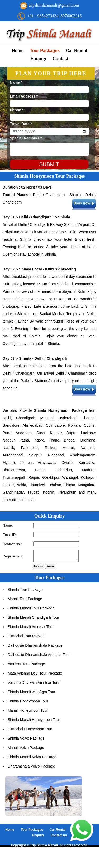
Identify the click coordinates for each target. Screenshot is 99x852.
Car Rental (76, 50)
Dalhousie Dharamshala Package (35, 648)
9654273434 (47, 16)
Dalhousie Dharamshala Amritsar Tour (39, 657)
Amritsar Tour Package (26, 666)
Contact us (58, 838)
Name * (16, 82)
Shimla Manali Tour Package (31, 610)
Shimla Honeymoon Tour (28, 703)
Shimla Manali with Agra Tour (31, 694)
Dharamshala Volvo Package (31, 768)
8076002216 (71, 16)
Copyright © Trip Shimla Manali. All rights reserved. (49, 847)
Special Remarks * (26, 139)
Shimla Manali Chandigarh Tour (33, 620)
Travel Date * (21, 124)
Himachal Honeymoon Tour (30, 731)
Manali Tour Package (25, 601)
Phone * (16, 110)
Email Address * (24, 96)
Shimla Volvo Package (26, 741)
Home (17, 50)
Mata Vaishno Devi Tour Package (35, 675)
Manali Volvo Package (26, 750)
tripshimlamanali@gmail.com (54, 5)
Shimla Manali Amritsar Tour (31, 629)
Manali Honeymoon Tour (28, 713)
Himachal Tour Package (27, 638)
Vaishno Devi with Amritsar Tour (33, 685)
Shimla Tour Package (25, 592)
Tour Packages (45, 50)
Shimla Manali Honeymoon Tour (34, 722)
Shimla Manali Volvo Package (32, 759)
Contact (61, 58)
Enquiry (38, 58)
